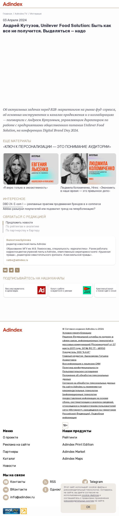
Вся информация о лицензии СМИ (81, 363)
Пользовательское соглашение (80, 371)
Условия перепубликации (76, 332)
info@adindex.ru (22, 497)
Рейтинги (69, 437)
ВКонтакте (18, 489)
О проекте (10, 437)
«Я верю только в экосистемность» (25, 188)
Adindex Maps (72, 458)
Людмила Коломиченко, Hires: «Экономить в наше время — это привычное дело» (87, 190)
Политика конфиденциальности (80, 367)
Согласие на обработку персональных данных (88, 383)
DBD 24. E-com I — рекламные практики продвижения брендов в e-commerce (52, 204)
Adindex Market (73, 452)
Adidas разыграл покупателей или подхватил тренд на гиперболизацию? (49, 209)
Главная (7, 13)
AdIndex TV (21, 13)
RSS (53, 482)
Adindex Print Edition (78, 444)
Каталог (9, 458)
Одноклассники (62, 489)
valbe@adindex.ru (17, 260)
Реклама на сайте (16, 444)
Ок (88, 507)
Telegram (96, 482)
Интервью (36, 13)
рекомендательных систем (79, 500)
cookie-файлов (90, 495)
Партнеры (10, 452)
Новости (9, 466)
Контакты (17, 482)
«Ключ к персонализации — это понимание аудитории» (57, 147)
